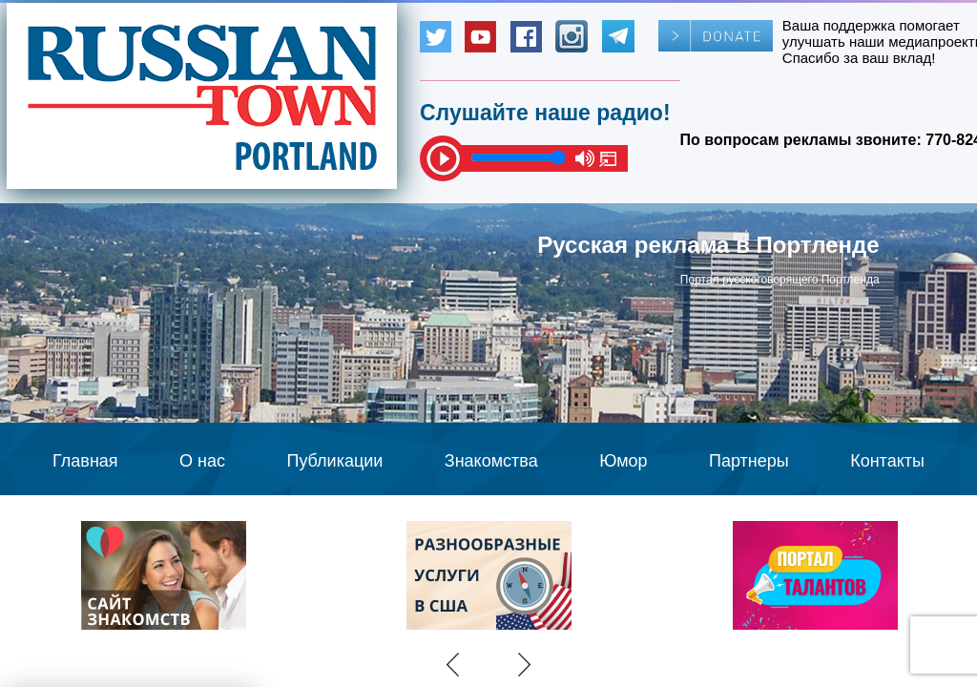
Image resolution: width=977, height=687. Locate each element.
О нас (202, 460)
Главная (85, 460)
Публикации (334, 460)
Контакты (887, 460)
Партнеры (749, 460)
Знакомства (491, 460)
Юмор (623, 460)
